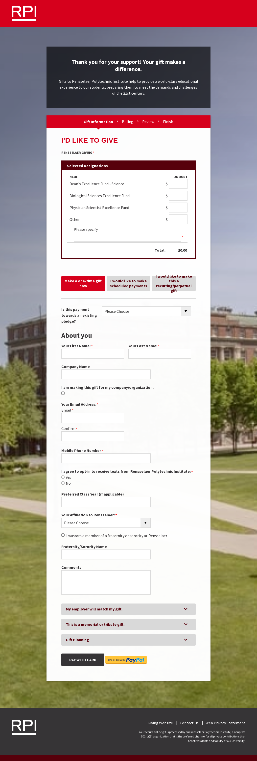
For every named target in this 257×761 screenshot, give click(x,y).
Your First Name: (77, 345)
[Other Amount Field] (178, 219)
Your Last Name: (143, 345)
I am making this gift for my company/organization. (107, 387)
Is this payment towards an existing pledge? (79, 315)
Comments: (71, 567)
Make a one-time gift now (83, 283)
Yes (68, 477)
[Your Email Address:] (92, 418)
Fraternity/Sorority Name (84, 546)
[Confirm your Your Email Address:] (92, 436)
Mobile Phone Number (82, 450)
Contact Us (189, 722)
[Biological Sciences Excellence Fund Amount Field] (178, 196)
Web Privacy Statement (225, 722)
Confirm (69, 428)
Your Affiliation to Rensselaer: (89, 514)
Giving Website (160, 722)
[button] (128, 609)
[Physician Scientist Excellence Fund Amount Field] (178, 207)
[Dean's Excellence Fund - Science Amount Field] (178, 184)
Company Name (75, 366)
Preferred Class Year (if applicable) (92, 494)
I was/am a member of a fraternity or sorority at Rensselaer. (117, 535)
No (68, 483)
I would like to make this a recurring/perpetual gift (174, 283)
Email (67, 410)
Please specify (86, 229)
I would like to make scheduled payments (128, 283)
